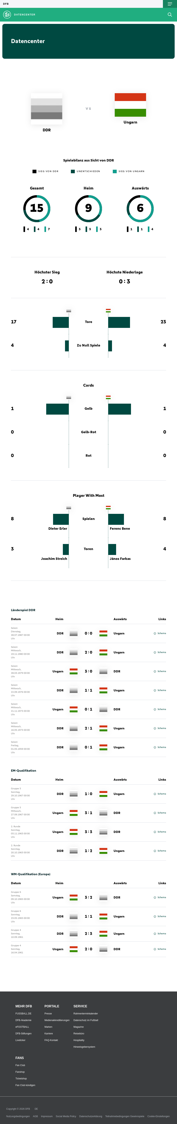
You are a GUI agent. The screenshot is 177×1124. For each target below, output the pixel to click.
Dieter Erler (57, 528)
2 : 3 (88, 934)
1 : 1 (88, 690)
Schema (160, 633)
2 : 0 (88, 652)
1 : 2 (88, 851)
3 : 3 (88, 832)
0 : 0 (88, 633)
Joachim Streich (54, 559)
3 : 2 (88, 897)
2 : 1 (88, 728)
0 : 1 (88, 709)
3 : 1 (88, 813)
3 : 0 (88, 671)
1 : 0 (88, 794)
